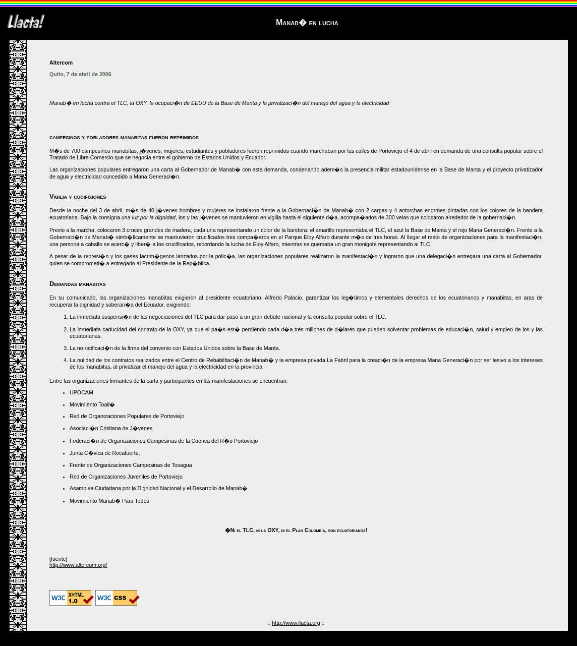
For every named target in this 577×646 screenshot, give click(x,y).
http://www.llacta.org (296, 623)
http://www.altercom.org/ (78, 565)
